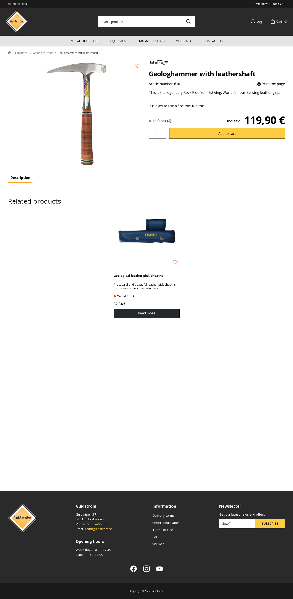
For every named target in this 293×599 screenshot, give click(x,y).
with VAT (279, 4)
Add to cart (227, 133)
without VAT (263, 4)
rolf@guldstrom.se (99, 529)
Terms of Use (162, 529)
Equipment (119, 41)
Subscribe (270, 523)
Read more (146, 463)
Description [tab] (20, 177)
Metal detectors (85, 41)
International (19, 4)
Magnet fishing (152, 41)
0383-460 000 (97, 524)
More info (184, 41)
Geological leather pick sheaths (138, 426)
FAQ (155, 537)
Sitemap (158, 544)
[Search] (188, 21)
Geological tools (43, 53)
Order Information (166, 522)
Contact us (213, 41)
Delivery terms (163, 515)
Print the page (271, 84)
